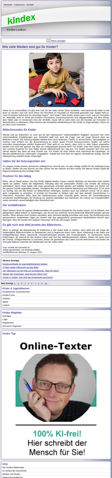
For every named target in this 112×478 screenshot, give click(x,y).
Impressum (19, 4)
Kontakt (30, 4)
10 (46, 283)
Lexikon (6, 305)
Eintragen (6, 316)
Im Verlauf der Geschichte (14, 471)
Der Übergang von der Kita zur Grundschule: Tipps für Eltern (31, 271)
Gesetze (6, 298)
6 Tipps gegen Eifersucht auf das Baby (21, 267)
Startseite (8, 4)
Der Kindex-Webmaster (13, 467)
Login (5, 319)
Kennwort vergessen (12, 326)
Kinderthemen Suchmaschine (16, 292)
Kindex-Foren (8, 295)
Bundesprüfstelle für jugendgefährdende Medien (25, 264)
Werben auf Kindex (11, 474)
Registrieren (8, 322)
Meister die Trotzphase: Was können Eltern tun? (25, 274)
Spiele (5, 302)
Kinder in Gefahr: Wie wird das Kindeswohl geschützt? (28, 277)
